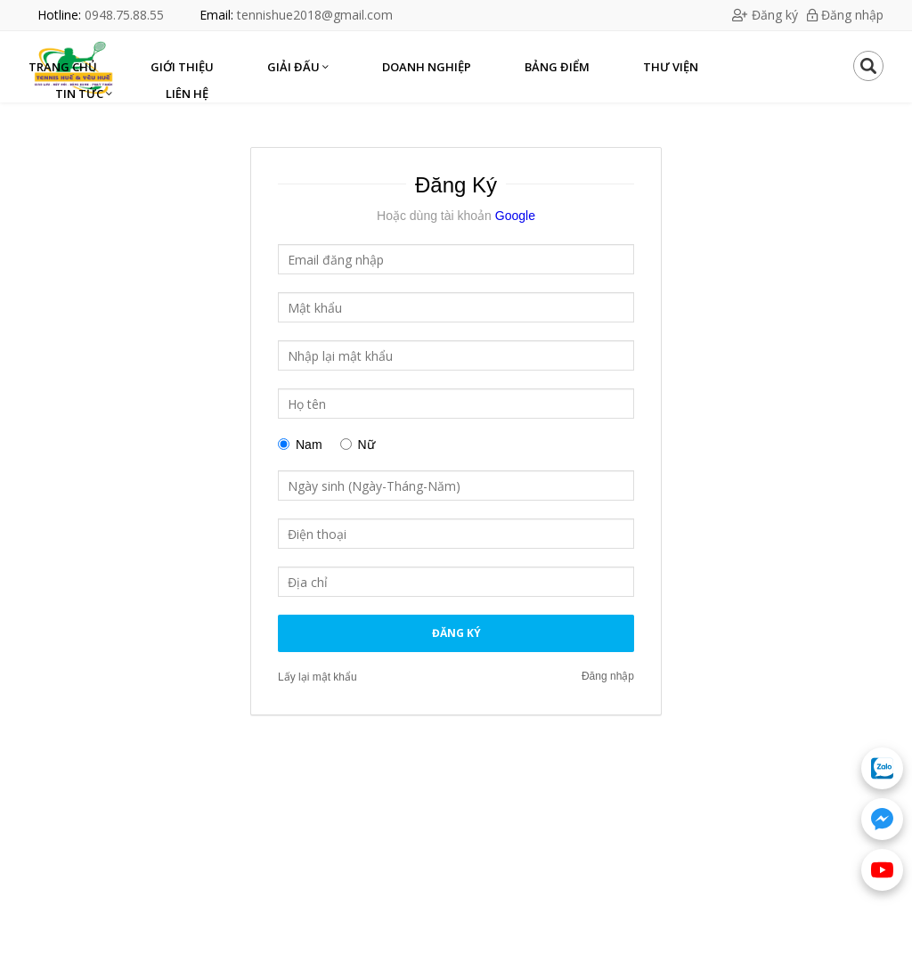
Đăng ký (765, 14)
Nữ (366, 444)
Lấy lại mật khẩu (317, 677)
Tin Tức (83, 94)
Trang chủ (62, 67)
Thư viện (670, 67)
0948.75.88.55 (124, 14)
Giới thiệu (182, 67)
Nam (309, 444)
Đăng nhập (845, 14)
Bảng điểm (557, 67)
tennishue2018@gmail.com (315, 14)
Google (513, 215)
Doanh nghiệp (426, 67)
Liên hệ (187, 94)
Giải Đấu (298, 67)
